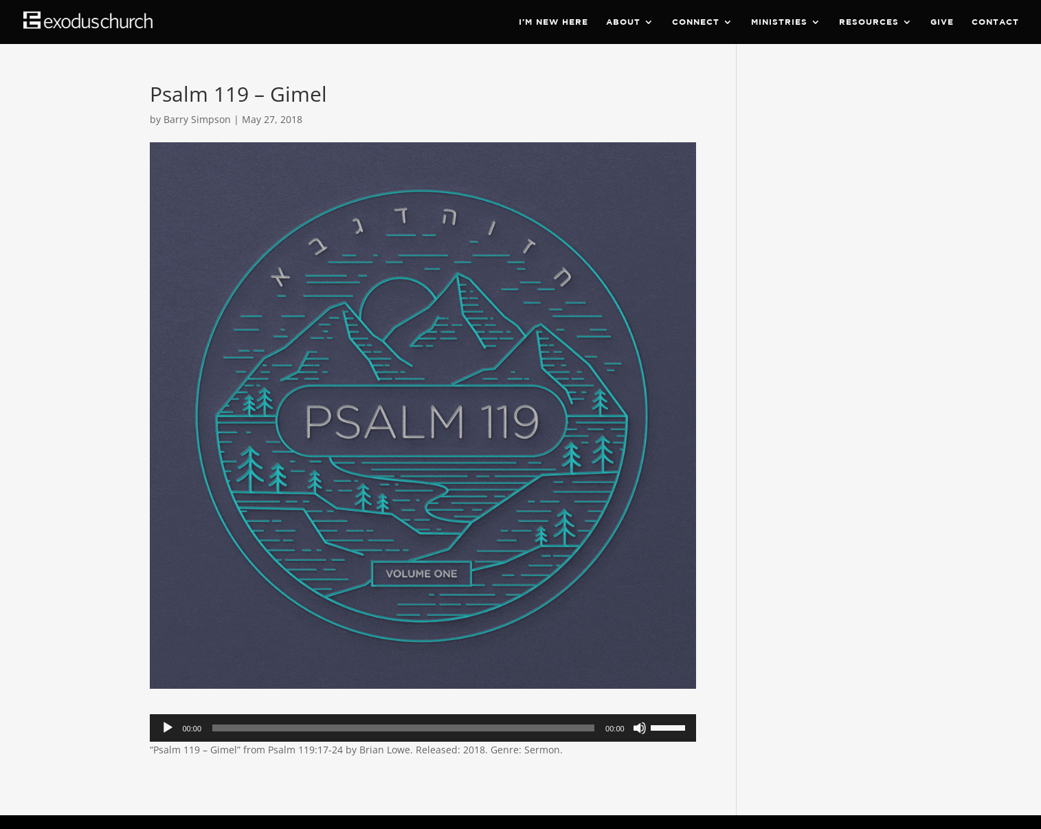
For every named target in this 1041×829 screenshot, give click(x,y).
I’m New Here (553, 22)
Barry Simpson (197, 119)
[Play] (168, 728)
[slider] (403, 728)
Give (942, 22)
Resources (869, 22)
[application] (423, 728)
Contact (995, 22)
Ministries (779, 22)
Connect (695, 22)
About (623, 22)
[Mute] (640, 728)
